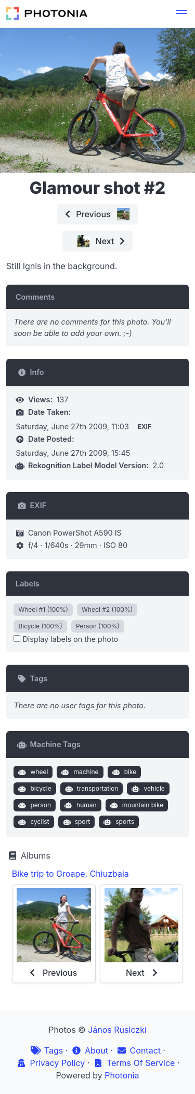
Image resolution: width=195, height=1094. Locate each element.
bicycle (33, 788)
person (33, 805)
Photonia (122, 1075)
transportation (90, 788)
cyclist (32, 822)
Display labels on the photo (66, 639)
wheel (32, 772)
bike (123, 772)
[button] (181, 13)
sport (75, 822)
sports (117, 822)
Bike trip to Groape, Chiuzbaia (70, 873)
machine (79, 772)
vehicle (147, 788)
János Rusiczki (117, 1030)
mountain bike (135, 805)
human (79, 805)
